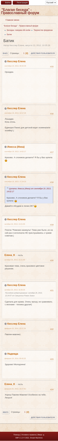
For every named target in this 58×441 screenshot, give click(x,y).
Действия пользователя (43, 53)
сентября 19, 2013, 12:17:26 (15, 113)
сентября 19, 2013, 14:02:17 (15, 151)
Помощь (16, 435)
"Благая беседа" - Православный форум (20, 11)
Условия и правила (28, 435)
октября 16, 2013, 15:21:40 (14, 260)
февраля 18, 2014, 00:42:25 (15, 358)
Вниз (5, 53)
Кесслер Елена (16, 61)
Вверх (6, 412)
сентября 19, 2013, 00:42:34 (15, 66)
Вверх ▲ (41, 435)
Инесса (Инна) (15, 147)
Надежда (12, 353)
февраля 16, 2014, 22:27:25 (15, 328)
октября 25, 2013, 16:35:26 (14, 290)
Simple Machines (36, 438)
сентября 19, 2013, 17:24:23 (15, 181)
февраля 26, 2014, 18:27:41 (15, 389)
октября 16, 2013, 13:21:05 (14, 224)
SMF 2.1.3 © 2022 (22, 438)
